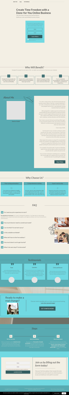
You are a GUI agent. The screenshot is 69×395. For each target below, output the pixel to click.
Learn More (35, 36)
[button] (20, 2)
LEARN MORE (18, 372)
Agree (64, 393)
